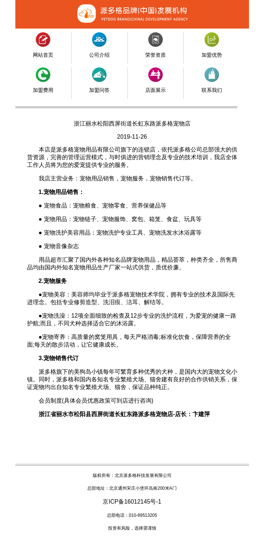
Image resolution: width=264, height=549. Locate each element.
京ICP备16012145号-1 (132, 501)
